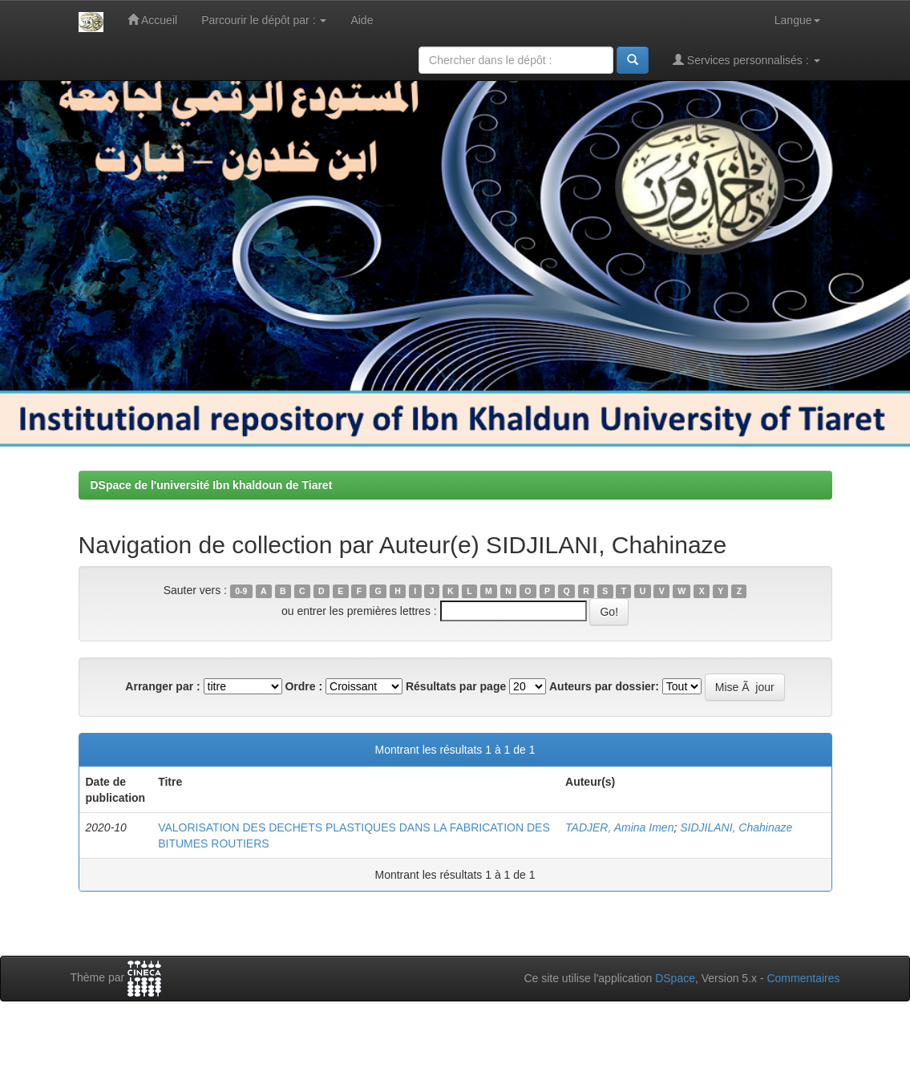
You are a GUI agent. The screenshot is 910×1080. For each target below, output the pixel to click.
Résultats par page (456, 686)
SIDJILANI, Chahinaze (736, 827)
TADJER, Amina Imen (619, 827)
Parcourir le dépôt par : (263, 20)
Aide (361, 20)
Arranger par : (162, 686)
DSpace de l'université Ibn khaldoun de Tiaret (212, 485)
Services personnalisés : (746, 60)
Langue (797, 20)
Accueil (152, 19)
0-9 (241, 591)
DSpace (675, 978)
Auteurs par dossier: (604, 686)
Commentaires (802, 978)
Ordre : (303, 686)
